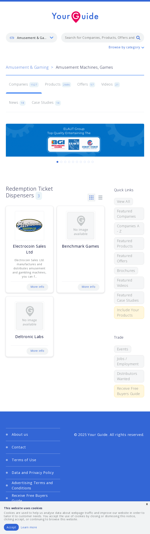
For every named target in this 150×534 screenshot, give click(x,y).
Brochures (126, 270)
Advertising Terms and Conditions (32, 485)
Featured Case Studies (128, 298)
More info (37, 287)
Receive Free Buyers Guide (128, 391)
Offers (86, 84)
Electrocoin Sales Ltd (29, 249)
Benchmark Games (80, 246)
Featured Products (125, 243)
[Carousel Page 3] (65, 162)
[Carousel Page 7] (81, 162)
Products (58, 84)
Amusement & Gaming (27, 67)
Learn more (29, 527)
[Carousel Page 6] (77, 162)
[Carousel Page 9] (89, 162)
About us (20, 434)
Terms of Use (24, 459)
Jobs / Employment (128, 361)
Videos (110, 84)
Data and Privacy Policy (33, 472)
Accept (11, 527)
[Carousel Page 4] (69, 162)
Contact (19, 447)
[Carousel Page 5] (73, 162)
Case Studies (46, 103)
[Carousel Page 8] (85, 162)
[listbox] (31, 37)
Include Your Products (128, 313)
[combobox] (102, 37)
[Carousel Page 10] (93, 162)
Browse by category (124, 47)
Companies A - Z (128, 229)
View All (123, 201)
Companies (24, 84)
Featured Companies (126, 214)
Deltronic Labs (29, 336)
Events (122, 349)
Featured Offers (124, 258)
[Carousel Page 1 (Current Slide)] (57, 162)
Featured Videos (124, 283)
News (17, 103)
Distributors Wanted (127, 376)
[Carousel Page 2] (61, 162)
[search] (138, 37)
